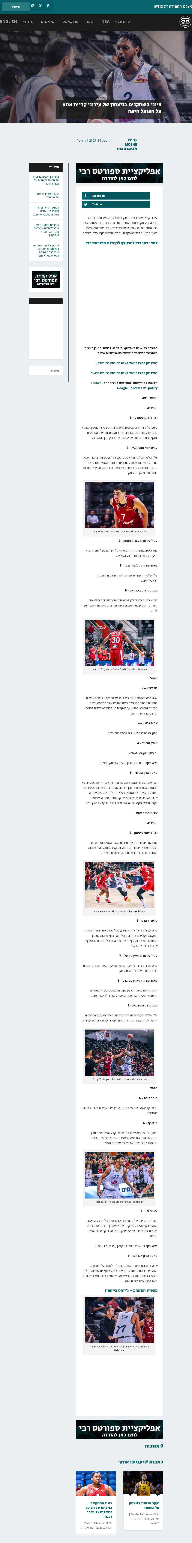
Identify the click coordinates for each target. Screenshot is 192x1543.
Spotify (152, 379)
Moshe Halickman (127, 147)
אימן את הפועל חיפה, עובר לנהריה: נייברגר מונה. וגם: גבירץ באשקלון (46, 230)
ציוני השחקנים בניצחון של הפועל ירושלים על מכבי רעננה (46, 180)
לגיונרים (155, 1514)
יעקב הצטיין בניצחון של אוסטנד (47, 195)
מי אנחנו (47, 22)
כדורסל (124, 22)
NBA (105, 22)
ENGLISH (8, 22)
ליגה (82, 1518)
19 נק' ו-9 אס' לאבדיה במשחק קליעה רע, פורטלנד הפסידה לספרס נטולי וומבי (46, 250)
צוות (29, 22)
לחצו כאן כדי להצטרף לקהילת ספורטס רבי (122, 234)
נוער (89, 22)
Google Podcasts (129, 379)
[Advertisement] (35, 331)
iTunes (96, 374)
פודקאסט (70, 22)
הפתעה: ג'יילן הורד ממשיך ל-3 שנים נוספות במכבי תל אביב (46, 211)
